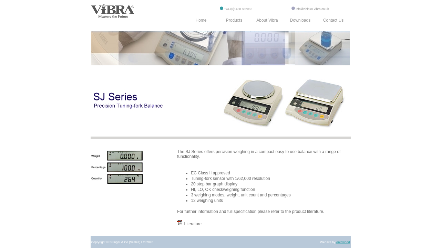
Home (200, 20)
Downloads (300, 20)
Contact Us (333, 20)
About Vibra (267, 20)
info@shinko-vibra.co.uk (312, 9)
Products (234, 20)
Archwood (343, 242)
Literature (189, 224)
